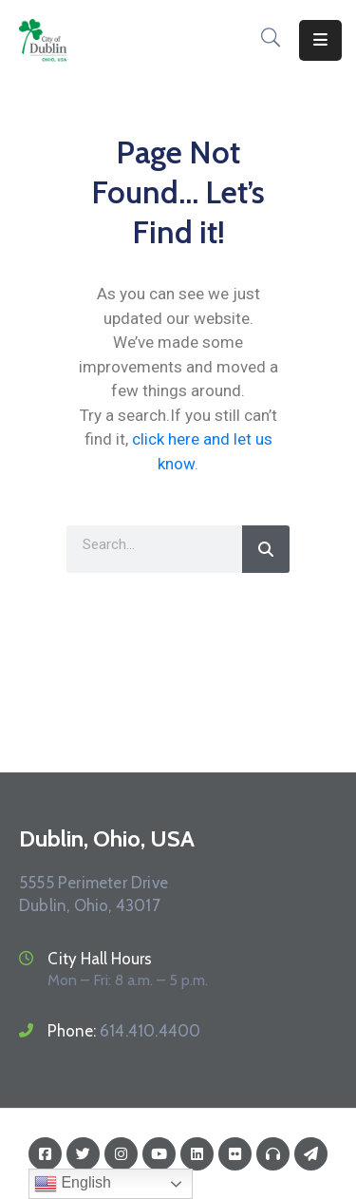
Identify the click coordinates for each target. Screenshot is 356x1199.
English (72, 1183)
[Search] (266, 549)
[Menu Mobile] (320, 40)
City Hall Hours (99, 958)
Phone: (123, 1030)
